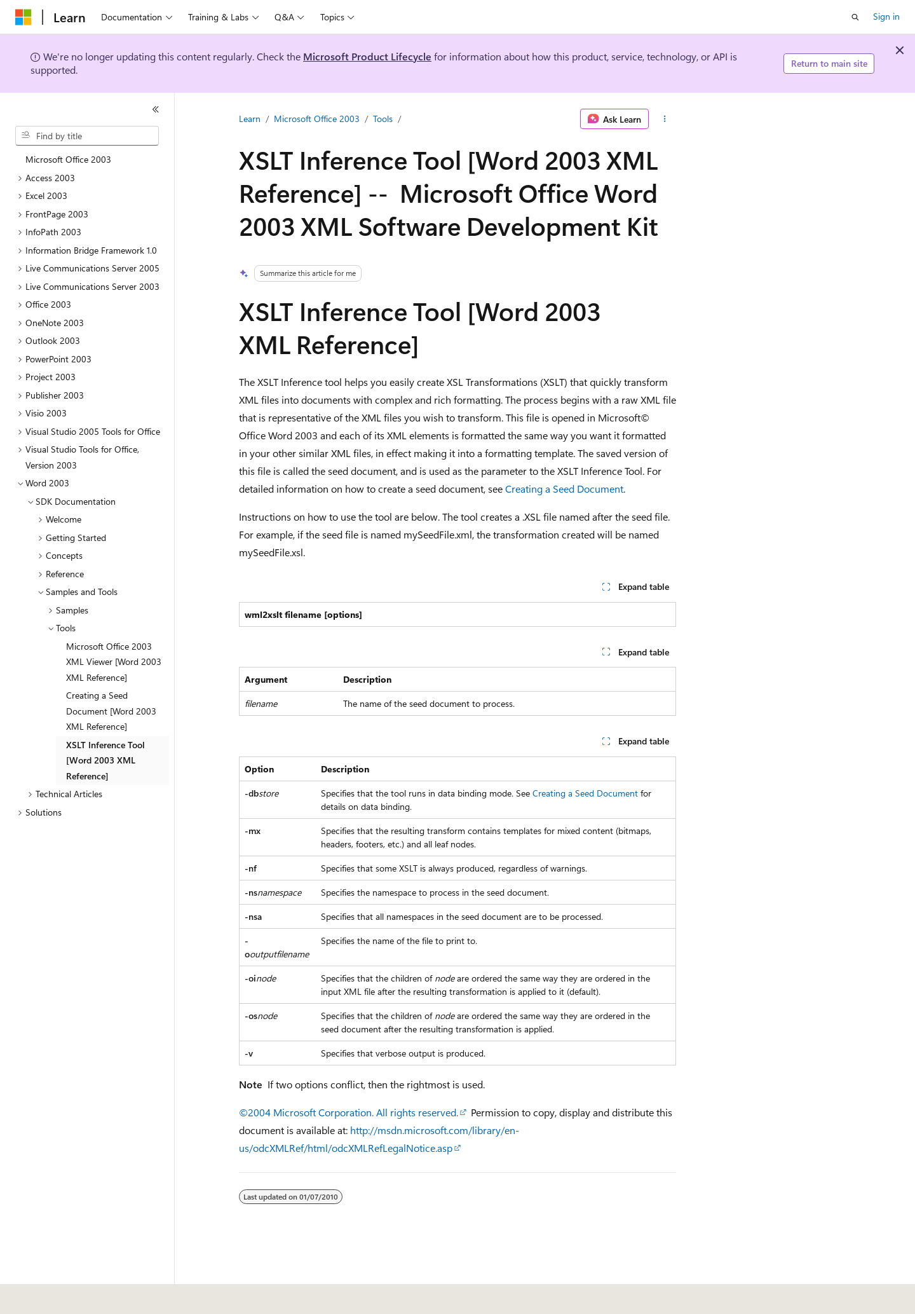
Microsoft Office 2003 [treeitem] (68, 159)
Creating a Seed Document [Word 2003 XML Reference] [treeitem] (111, 710)
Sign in (886, 16)
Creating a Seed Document (564, 488)
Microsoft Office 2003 (317, 119)
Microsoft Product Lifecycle (367, 56)
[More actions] (665, 119)
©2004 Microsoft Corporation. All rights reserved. (348, 1112)
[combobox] (87, 136)
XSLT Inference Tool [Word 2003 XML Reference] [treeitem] (105, 760)
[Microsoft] (23, 17)
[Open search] (855, 17)
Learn (250, 119)
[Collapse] (155, 109)
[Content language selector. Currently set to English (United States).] (73, 1295)
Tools (383, 119)
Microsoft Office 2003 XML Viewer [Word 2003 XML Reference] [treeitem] (113, 661)
